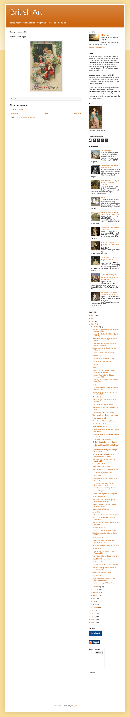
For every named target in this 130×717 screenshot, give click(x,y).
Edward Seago (106, 151)
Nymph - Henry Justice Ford (101, 424)
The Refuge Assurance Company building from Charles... (103, 500)
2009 (93, 619)
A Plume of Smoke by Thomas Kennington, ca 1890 (102, 484)
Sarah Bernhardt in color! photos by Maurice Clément (104, 344)
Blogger (73, 706)
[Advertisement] (117, 657)
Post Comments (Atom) (27, 117)
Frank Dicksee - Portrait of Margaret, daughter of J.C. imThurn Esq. (109, 259)
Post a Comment (18, 109)
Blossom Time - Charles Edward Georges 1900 (103, 376)
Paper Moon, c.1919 (99, 418)
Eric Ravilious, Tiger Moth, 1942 (103, 359)
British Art (26, 12)
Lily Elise (95, 367)
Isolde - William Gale (99, 497)
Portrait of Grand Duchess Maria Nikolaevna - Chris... (103, 541)
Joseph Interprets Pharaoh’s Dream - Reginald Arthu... (104, 505)
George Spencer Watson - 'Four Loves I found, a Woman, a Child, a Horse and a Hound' (109, 276)
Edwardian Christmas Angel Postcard (104, 488)
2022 (93, 318)
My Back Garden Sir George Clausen (104, 442)
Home (46, 114)
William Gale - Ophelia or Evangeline (104, 494)
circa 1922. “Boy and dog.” (101, 559)
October (96, 589)
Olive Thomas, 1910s (99, 427)
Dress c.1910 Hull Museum (101, 467)
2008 (93, 622)
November (96, 587)
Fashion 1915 (97, 356)
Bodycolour (104, 197)
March (95, 604)
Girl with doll (96, 548)
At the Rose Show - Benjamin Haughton (105, 515)
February (96, 607)
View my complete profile (97, 47)
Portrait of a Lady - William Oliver (103, 583)
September (97, 592)
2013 (93, 324)
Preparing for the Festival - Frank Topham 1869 (103, 552)
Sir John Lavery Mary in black (102, 473)
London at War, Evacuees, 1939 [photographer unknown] (103, 455)
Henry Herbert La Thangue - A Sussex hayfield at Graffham (110, 182)
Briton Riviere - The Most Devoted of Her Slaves (109, 293)
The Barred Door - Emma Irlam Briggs (105, 415)
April (94, 601)
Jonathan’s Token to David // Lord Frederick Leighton (103, 579)
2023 (93, 315)
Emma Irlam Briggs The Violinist (103, 412)
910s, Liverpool (97, 538)
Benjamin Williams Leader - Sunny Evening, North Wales (110, 213)
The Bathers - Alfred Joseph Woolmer (105, 421)
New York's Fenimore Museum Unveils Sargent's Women (110, 244)
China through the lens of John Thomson (109, 166)
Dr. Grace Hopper (98, 491)
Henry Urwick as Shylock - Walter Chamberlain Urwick (103, 371)
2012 (93, 611)
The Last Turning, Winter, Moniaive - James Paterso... (104, 568)
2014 (93, 321)
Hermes (106, 35)
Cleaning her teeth (98, 527)
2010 (93, 617)
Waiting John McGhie (99, 464)
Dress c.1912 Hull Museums (101, 439)
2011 (93, 614)
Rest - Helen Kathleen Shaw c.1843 (104, 530)
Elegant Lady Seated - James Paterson (105, 565)
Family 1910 (96, 475)
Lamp (94, 384)
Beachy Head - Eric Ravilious (102, 361)
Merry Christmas (98, 397)
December (96, 327)
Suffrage (95, 364)
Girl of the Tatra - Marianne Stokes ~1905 (106, 545)
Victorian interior (97, 575)
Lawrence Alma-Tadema (100, 509)
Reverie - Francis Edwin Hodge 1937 (104, 404)
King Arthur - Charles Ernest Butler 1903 (105, 556)
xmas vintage (96, 512)
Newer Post (14, 114)
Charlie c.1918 (97, 562)
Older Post (77, 114)
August (95, 595)
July (94, 598)
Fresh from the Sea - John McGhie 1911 (105, 470)
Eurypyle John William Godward (103, 353)
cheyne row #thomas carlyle (101, 572)
